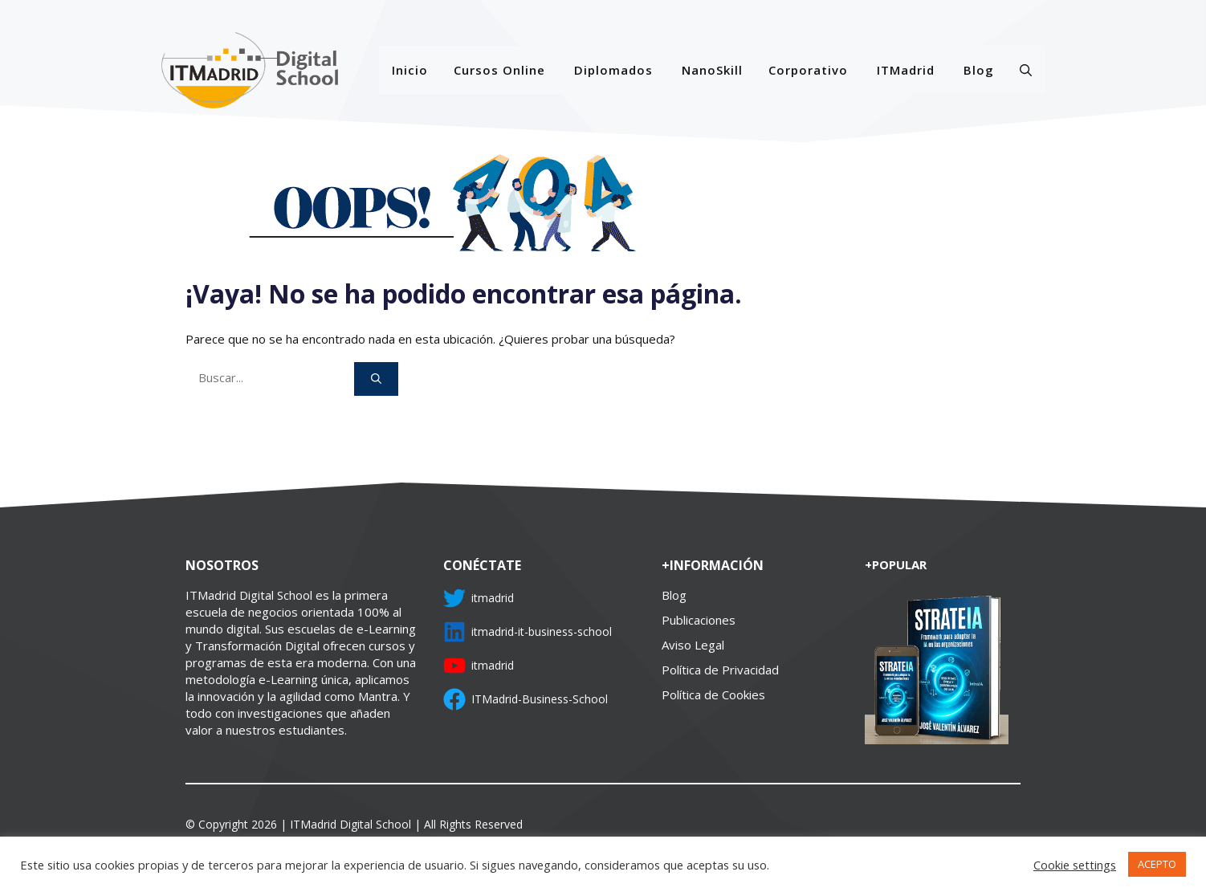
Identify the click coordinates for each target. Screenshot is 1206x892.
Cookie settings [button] (1074, 864)
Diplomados (613, 70)
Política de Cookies (713, 694)
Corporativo (808, 70)
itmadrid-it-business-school (541, 631)
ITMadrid (906, 70)
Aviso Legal (693, 645)
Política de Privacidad (720, 670)
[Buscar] (376, 379)
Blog (979, 70)
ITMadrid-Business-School (539, 699)
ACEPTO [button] (1157, 864)
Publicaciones (698, 620)
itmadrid (492, 597)
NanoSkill (712, 70)
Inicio (410, 70)
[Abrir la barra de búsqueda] (1026, 70)
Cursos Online (499, 70)
